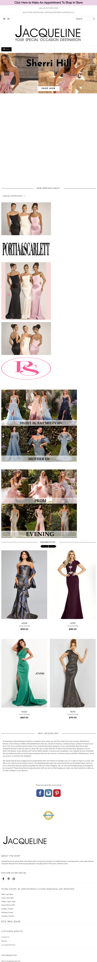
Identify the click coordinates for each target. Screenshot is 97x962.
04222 (24, 711)
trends (59, 785)
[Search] (85, 19)
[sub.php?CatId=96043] (48, 73)
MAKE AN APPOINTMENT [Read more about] (13, 196)
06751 (72, 711)
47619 (72, 623)
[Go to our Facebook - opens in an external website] (40, 793)
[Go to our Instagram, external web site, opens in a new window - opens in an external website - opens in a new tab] (14, 879)
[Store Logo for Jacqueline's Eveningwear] (48, 33)
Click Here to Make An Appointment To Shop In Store (48, 3)
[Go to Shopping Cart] (4, 19)
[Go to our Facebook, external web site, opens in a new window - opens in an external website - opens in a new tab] (3, 879)
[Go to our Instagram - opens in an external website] (48, 793)
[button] (6, 73)
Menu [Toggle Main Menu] (6, 49)
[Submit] (94, 19)
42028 (24, 623)
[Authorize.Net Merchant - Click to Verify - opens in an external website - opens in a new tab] (48, 815)
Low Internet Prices (8, 945)
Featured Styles (47, 542)
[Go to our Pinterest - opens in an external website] (57, 793)
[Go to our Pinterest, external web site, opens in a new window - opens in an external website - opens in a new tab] (9, 879)
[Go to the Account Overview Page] (9, 19)
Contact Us (5, 937)
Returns (4, 941)
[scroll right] (52, 546)
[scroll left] (44, 546)
